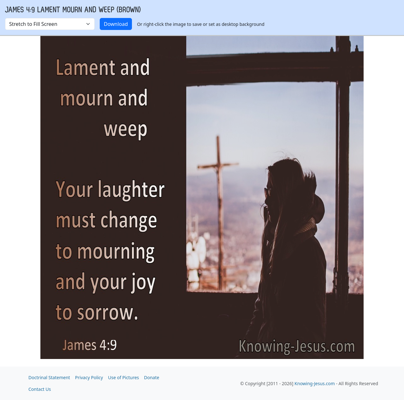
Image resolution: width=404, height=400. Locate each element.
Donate (151, 377)
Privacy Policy (89, 377)
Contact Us (39, 389)
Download (116, 24)
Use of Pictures (123, 377)
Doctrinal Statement (49, 377)
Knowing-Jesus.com (314, 383)
